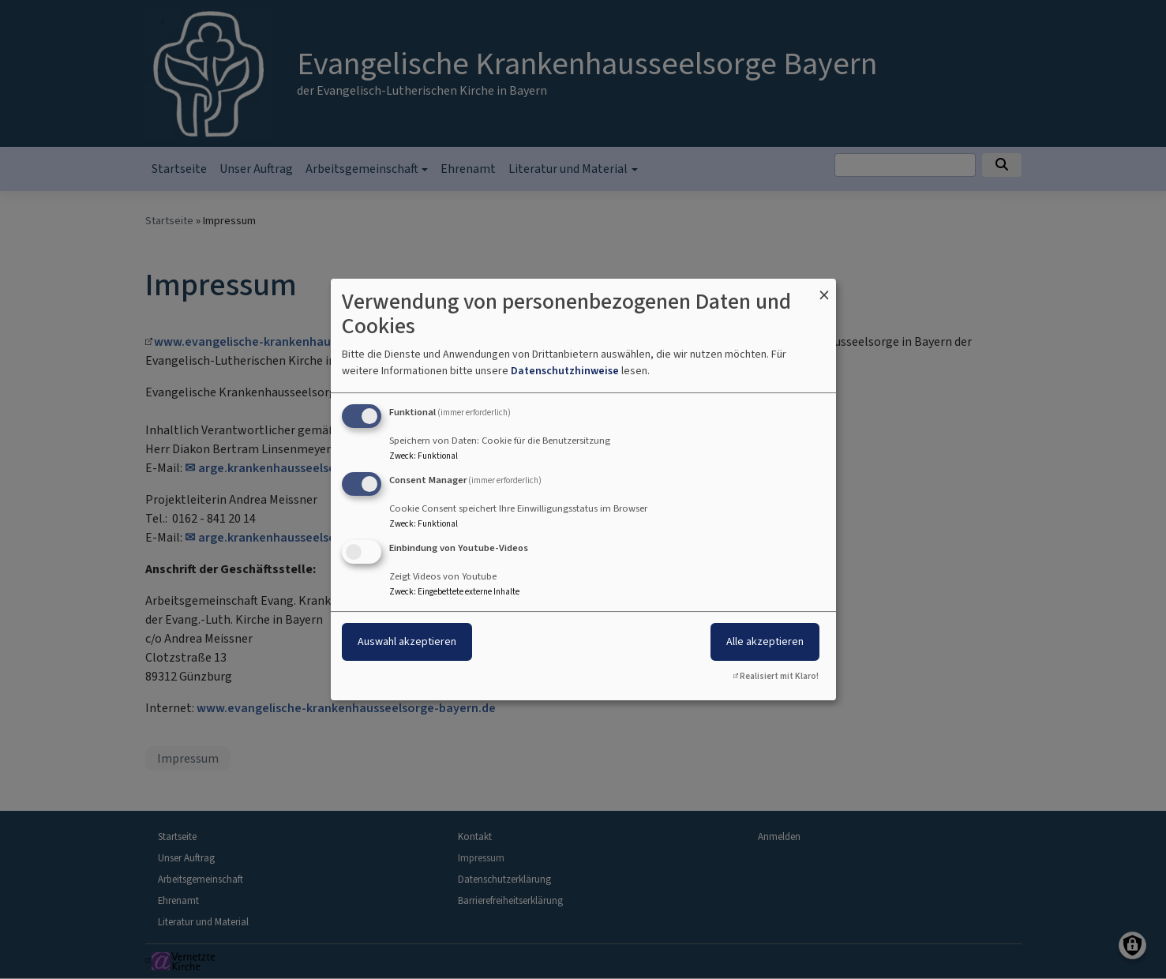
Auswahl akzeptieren (407, 641)
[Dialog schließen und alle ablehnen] (824, 288)
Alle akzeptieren (765, 641)
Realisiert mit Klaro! (779, 676)
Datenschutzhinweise (565, 370)
